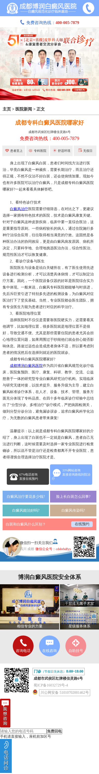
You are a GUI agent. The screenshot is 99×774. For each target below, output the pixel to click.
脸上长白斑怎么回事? (73, 497)
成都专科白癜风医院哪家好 (49, 122)
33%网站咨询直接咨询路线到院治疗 (71, 475)
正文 (40, 109)
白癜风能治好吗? (25, 510)
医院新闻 (23, 109)
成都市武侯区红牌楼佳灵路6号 (49, 132)
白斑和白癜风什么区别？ (26, 524)
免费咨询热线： (49, 22)
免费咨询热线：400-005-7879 (49, 138)
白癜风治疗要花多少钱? (26, 497)
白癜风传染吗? (73, 510)
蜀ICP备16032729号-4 (51, 685)
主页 (7, 109)
